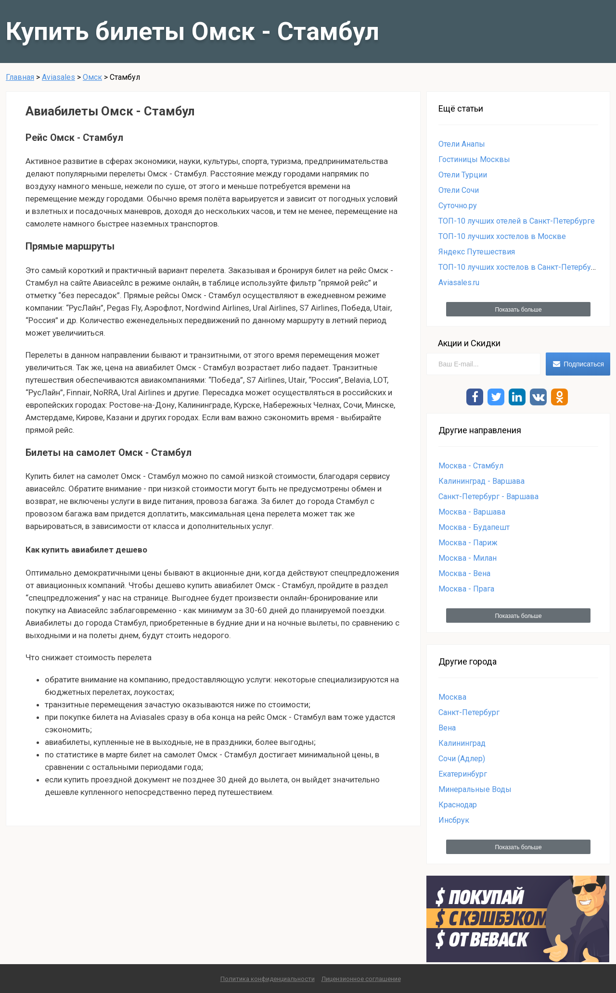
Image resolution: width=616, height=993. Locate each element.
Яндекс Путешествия (476, 251)
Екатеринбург (462, 774)
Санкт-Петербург (469, 712)
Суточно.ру (457, 205)
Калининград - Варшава (481, 481)
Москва (452, 697)
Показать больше (518, 309)
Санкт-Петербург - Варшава (488, 496)
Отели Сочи (458, 190)
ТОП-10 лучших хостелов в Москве (502, 236)
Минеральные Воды (475, 789)
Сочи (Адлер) (461, 758)
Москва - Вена (464, 573)
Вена (447, 727)
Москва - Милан (467, 558)
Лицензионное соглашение (361, 978)
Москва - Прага (466, 588)
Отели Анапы (461, 144)
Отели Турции (462, 174)
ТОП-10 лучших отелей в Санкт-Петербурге (516, 221)
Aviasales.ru (458, 282)
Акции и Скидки (469, 343)
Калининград (462, 743)
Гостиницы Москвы (474, 159)
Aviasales (58, 77)
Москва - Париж (468, 542)
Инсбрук (453, 820)
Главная (20, 77)
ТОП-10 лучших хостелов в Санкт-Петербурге (520, 267)
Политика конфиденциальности (267, 978)
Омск (92, 77)
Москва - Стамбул (470, 465)
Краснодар (457, 804)
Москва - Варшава (471, 511)
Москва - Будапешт (474, 527)
